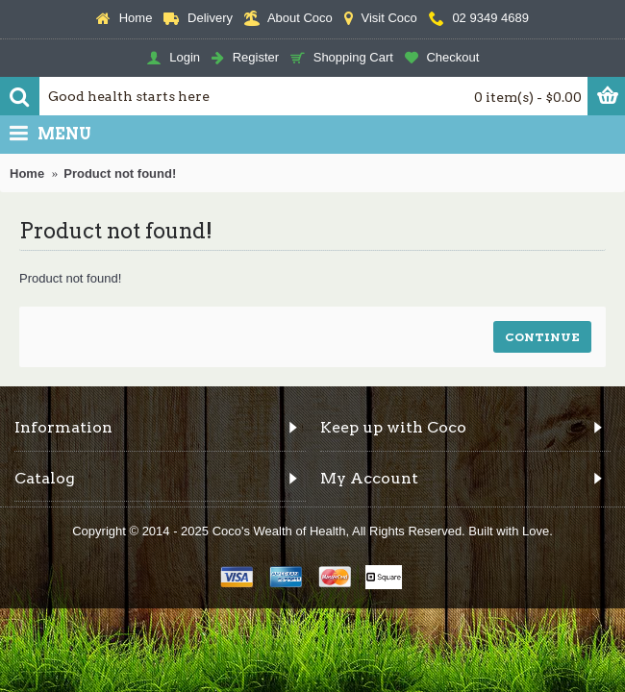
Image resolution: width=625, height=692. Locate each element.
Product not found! (119, 173)
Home (27, 173)
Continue (542, 337)
